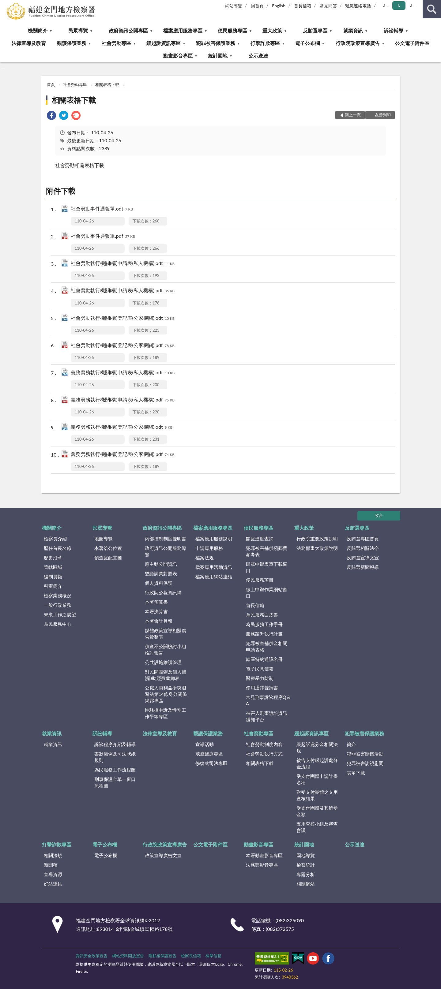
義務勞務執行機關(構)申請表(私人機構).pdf (123, 400)
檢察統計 (305, 865)
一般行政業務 (57, 605)
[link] (51, 116)
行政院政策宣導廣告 (358, 43)
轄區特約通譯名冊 (264, 659)
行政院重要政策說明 (317, 538)
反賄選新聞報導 (363, 567)
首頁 (51, 84)
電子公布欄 (307, 43)
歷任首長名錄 (57, 548)
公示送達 (258, 55)
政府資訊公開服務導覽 (165, 551)
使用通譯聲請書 (262, 687)
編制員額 (53, 576)
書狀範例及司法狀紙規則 (115, 757)
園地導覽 (305, 855)
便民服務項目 (259, 580)
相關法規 (53, 855)
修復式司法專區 (211, 763)
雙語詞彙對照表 (161, 573)
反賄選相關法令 (363, 548)
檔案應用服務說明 (213, 538)
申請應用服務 (209, 548)
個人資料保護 (158, 583)
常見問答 (328, 5)
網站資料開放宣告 (128, 955)
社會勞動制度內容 (264, 744)
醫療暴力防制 (259, 678)
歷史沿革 (53, 557)
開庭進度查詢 (259, 538)
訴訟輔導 (393, 30)
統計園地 (218, 55)
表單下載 (356, 772)
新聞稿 (51, 865)
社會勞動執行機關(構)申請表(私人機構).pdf (123, 290)
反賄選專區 (315, 30)
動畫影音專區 (178, 55)
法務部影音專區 (262, 865)
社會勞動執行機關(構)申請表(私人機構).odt (123, 263)
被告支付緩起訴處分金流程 (317, 763)
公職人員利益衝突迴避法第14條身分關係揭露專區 (166, 694)
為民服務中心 (57, 624)
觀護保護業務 (71, 43)
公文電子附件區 (412, 43)
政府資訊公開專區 (128, 30)
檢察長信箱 (191, 955)
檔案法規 (204, 557)
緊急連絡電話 (358, 5)
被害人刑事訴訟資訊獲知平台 (266, 716)
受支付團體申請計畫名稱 (317, 779)
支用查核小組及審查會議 (317, 827)
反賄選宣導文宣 (363, 557)
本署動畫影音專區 (264, 855)
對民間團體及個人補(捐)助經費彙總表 (165, 675)
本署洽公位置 (108, 548)
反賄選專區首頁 (363, 538)
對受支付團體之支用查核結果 (317, 795)
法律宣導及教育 (29, 43)
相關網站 (305, 883)
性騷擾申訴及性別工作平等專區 (165, 713)
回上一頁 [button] (353, 114)
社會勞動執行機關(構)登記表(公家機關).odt (123, 318)
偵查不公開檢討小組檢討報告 (165, 649)
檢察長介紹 (55, 538)
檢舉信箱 (213, 955)
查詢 (432, 9)
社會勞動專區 (116, 43)
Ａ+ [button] (412, 5)
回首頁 (257, 5)
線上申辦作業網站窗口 (266, 593)
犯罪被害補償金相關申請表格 (266, 646)
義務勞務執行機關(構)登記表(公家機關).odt (121, 427)
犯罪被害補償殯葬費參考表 (266, 551)
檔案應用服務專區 (182, 30)
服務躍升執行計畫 (264, 633)
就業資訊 (353, 30)
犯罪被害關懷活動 (365, 753)
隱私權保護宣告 (162, 955)
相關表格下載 (107, 84)
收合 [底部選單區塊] (379, 515)
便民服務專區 (232, 30)
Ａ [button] (399, 5)
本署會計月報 (158, 621)
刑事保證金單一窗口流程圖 (115, 782)
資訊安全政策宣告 (91, 955)
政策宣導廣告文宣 (163, 855)
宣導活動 (204, 744)
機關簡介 (37, 30)
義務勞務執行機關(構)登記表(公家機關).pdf (123, 454)
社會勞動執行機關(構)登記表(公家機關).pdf (123, 345)
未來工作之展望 (60, 614)
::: (4, 4)
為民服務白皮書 (262, 615)
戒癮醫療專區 (209, 753)
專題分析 (305, 874)
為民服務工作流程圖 (115, 769)
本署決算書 (156, 611)
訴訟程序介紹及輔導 (115, 744)
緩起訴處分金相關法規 (317, 747)
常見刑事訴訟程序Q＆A (268, 700)
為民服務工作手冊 (264, 624)
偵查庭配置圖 (108, 557)
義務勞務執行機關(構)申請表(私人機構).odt (123, 372)
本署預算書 (156, 602)
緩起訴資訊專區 (163, 43)
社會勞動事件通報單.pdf (103, 236)
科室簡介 (53, 586)
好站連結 (53, 883)
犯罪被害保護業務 (215, 43)
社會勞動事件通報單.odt (102, 209)
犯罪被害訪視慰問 (365, 763)
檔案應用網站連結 (213, 576)
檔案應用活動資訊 (213, 567)
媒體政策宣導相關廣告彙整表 (165, 634)
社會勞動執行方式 (264, 753)
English (278, 5)
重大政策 (272, 30)
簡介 (351, 744)
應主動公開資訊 (161, 564)
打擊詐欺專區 (265, 43)
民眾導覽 (78, 30)
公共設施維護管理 (163, 662)
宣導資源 (53, 874)
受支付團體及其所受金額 (317, 811)
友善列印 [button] (383, 114)
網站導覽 (233, 5)
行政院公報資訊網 (163, 592)
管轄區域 (53, 567)
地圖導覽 (103, 538)
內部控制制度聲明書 (165, 538)
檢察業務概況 (57, 595)
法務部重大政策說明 (317, 548)
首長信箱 (302, 5)
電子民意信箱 (259, 668)
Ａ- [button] (385, 5)
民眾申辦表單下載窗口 (266, 567)
